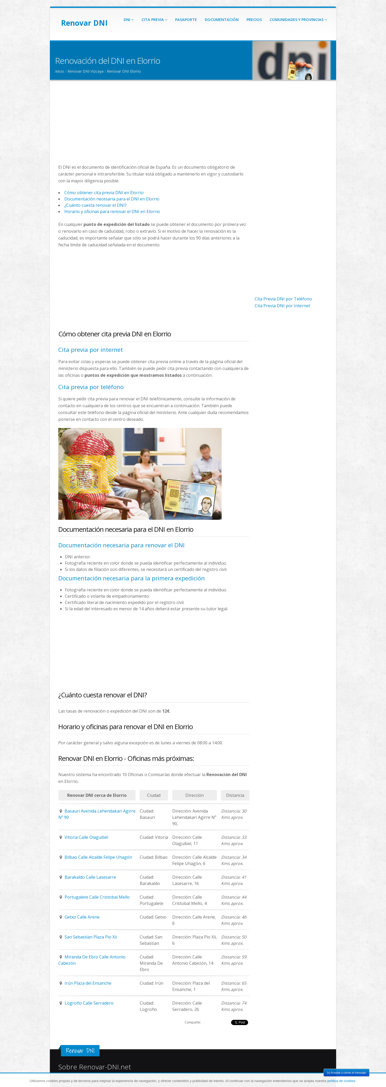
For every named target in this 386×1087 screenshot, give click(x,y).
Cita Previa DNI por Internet (282, 306)
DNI (129, 19)
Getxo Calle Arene (82, 917)
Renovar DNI (84, 23)
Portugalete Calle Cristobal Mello (97, 897)
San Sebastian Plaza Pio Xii (91, 937)
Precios (254, 19)
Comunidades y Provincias (298, 19)
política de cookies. (342, 1081)
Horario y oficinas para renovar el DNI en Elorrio (112, 211)
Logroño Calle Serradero (89, 1003)
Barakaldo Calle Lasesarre (90, 877)
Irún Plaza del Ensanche (88, 983)
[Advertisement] (153, 127)
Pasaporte (186, 19)
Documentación (222, 19)
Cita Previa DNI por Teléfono (283, 299)
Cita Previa (154, 19)
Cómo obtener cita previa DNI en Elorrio (104, 192)
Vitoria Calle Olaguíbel (86, 837)
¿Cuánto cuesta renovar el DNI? (95, 205)
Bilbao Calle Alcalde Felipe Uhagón (98, 857)
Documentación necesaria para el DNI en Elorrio (111, 199)
